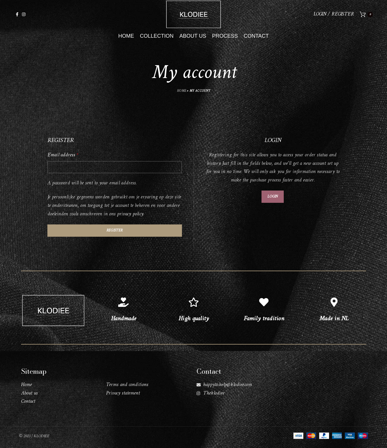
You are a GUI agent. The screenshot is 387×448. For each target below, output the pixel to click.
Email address (62, 159)
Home (181, 94)
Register (114, 234)
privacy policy (130, 217)
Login (272, 200)
